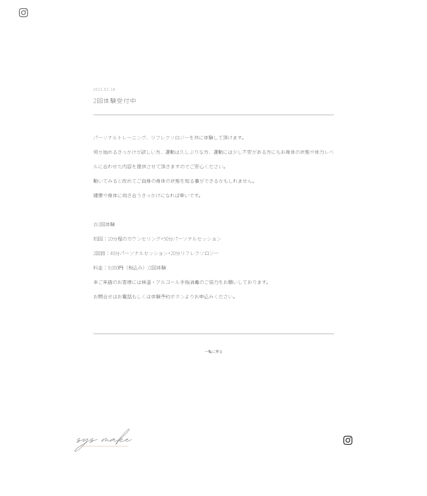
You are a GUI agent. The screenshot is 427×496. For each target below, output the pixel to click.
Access (261, 19)
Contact (306, 19)
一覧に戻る (214, 365)
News (221, 19)
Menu (184, 19)
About (146, 19)
